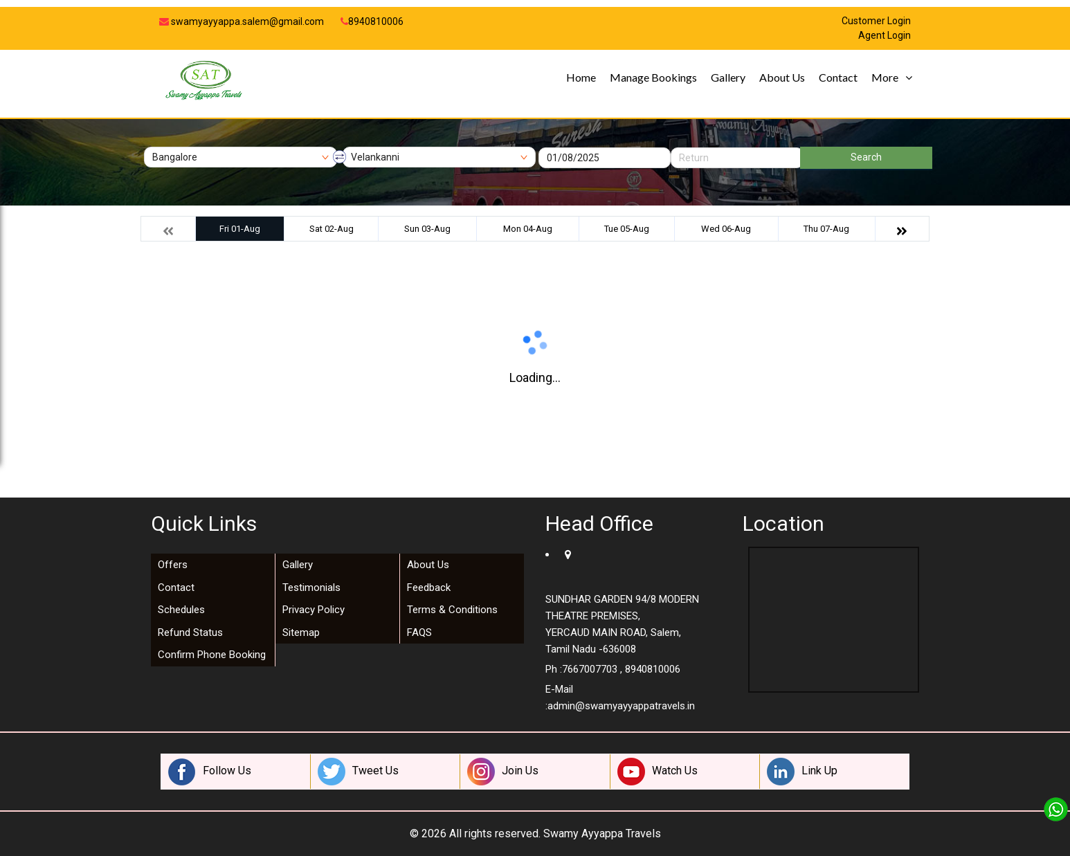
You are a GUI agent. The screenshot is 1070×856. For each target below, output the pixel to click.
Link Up (802, 771)
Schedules (181, 609)
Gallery (728, 77)
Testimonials (311, 587)
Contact (838, 77)
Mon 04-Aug (527, 229)
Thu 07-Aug (826, 229)
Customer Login (876, 21)
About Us (782, 77)
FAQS (419, 632)
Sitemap (301, 632)
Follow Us (209, 771)
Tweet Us (358, 771)
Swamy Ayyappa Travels (602, 833)
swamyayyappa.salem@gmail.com (241, 21)
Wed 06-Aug (726, 229)
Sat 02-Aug (331, 229)
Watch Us (657, 771)
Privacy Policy (313, 609)
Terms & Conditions (452, 609)
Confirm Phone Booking (212, 654)
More (884, 77)
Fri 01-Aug (239, 229)
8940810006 (372, 21)
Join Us (502, 771)
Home (581, 77)
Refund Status (190, 632)
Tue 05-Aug (626, 229)
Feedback (429, 587)
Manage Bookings (653, 77)
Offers (173, 564)
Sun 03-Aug (427, 229)
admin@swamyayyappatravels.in (621, 706)
